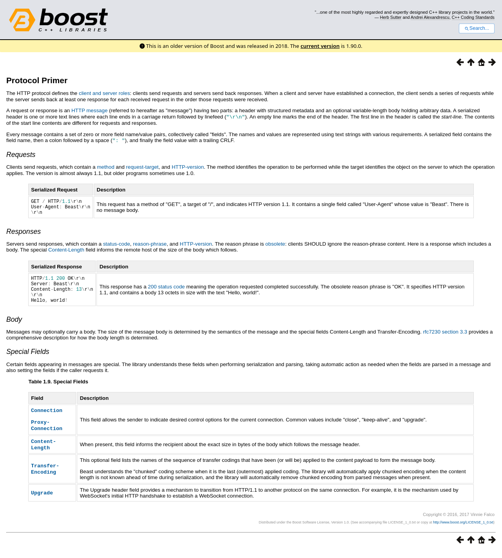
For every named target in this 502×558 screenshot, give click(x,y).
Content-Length (66, 252)
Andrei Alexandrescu (430, 17)
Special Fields (27, 360)
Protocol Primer (36, 80)
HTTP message (89, 110)
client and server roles (104, 93)
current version (320, 45)
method (105, 166)
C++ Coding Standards (473, 17)
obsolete (275, 247)
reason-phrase (150, 247)
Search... (476, 28)
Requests (20, 154)
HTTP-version (188, 166)
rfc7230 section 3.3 (445, 340)
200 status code (166, 292)
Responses (23, 234)
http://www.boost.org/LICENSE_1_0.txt (463, 529)
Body (14, 328)
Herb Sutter (391, 17)
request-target (142, 166)
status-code (116, 247)
